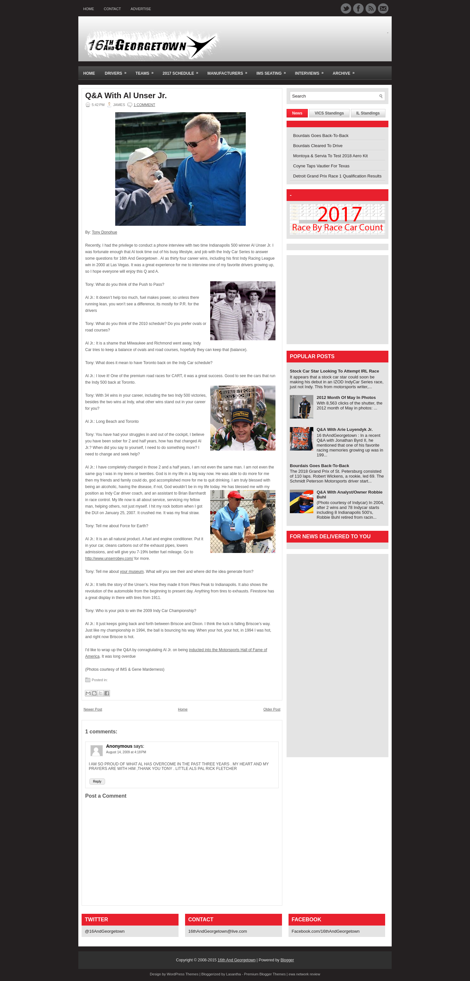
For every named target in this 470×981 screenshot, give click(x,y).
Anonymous (119, 746)
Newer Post (93, 709)
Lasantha (233, 974)
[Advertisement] (330, 299)
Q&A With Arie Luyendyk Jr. (345, 429)
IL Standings (368, 113)
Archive (346, 71)
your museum (132, 571)
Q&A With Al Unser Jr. (126, 96)
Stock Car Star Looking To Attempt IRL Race (334, 371)
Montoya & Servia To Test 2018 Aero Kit (330, 155)
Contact (112, 9)
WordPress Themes (182, 974)
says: (138, 746)
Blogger (287, 960)
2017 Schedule (182, 71)
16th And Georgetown (237, 960)
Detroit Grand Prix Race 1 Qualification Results (337, 176)
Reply (97, 781)
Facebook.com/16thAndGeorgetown (326, 931)
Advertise (141, 9)
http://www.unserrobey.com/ (109, 558)
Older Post (271, 709)
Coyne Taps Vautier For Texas (321, 165)
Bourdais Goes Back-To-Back (321, 135)
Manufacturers (229, 71)
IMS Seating (273, 71)
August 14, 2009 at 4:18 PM (126, 752)
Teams (146, 71)
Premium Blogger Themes (265, 974)
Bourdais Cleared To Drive (318, 145)
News (297, 113)
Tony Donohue (104, 232)
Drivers (118, 71)
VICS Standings (329, 113)
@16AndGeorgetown (105, 931)
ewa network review (304, 974)
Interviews (311, 71)
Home (88, 9)
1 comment (144, 105)
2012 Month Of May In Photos (346, 397)
